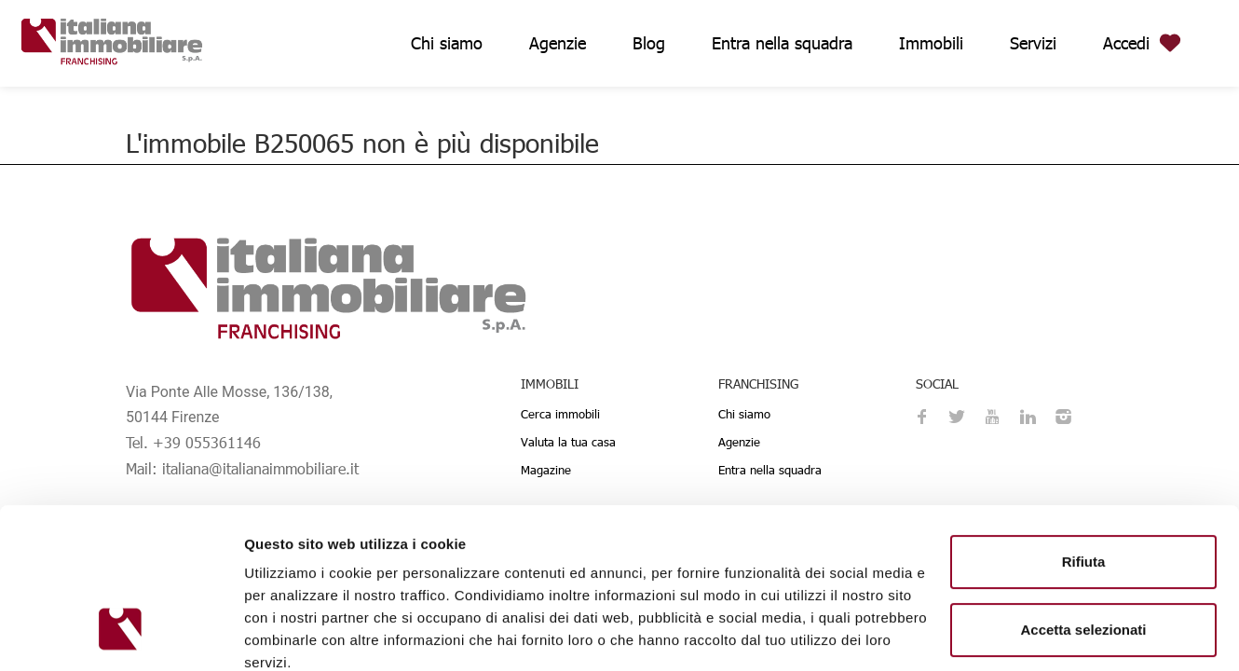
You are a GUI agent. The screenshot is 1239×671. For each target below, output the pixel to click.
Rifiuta (1084, 424)
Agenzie (557, 42)
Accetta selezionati (1083, 492)
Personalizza (1083, 560)
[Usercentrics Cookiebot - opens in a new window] (120, 635)
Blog (649, 42)
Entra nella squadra (782, 42)
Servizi (1033, 42)
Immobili (931, 42)
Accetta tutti (1083, 621)
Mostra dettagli (294, 634)
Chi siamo (447, 42)
